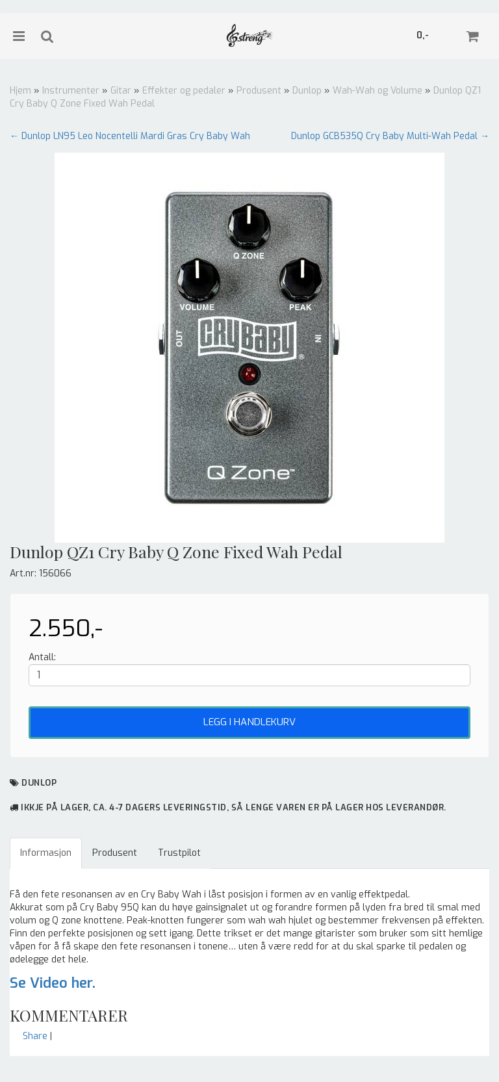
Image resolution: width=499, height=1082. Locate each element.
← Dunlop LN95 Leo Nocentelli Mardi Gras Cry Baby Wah (130, 136)
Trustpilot (179, 853)
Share (35, 1036)
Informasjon (45, 853)
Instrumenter (70, 90)
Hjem (20, 90)
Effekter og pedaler (183, 90)
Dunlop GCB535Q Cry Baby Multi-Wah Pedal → (390, 136)
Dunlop (307, 90)
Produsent (259, 90)
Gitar (120, 90)
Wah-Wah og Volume (377, 90)
